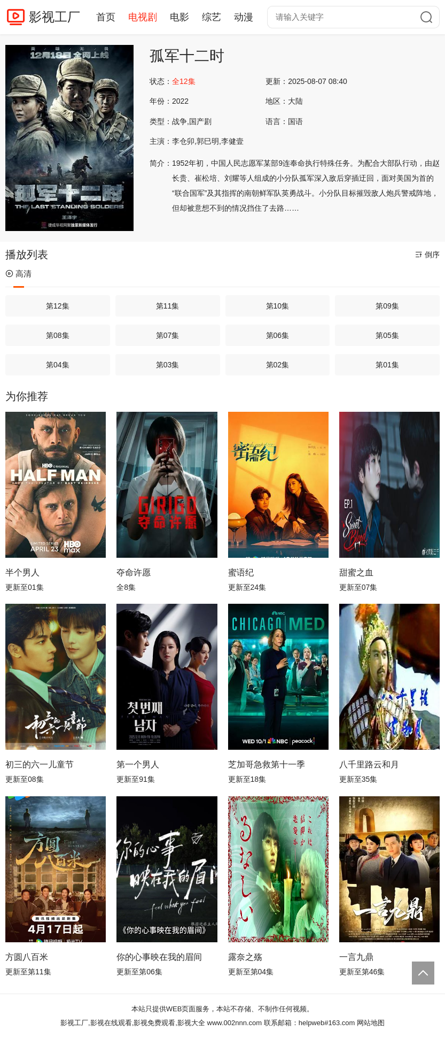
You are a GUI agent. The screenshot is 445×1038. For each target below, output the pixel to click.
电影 (179, 17)
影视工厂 (54, 17)
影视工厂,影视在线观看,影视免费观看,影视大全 (132, 1023)
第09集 (387, 306)
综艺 (211, 17)
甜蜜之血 (356, 572)
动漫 (243, 17)
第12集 (57, 306)
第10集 (278, 306)
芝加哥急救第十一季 (266, 764)
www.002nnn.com (234, 1023)
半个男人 (22, 572)
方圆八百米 (26, 957)
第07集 (167, 335)
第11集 (167, 306)
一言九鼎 (356, 957)
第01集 (387, 364)
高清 (18, 273)
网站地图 (371, 1023)
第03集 (167, 364)
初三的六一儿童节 (39, 764)
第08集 (57, 335)
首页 (105, 17)
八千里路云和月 (369, 764)
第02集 (278, 364)
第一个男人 (137, 764)
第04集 (57, 364)
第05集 (387, 335)
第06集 (278, 335)
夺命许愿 (133, 572)
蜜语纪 (241, 572)
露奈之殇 (245, 957)
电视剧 (142, 17)
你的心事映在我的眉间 (159, 957)
